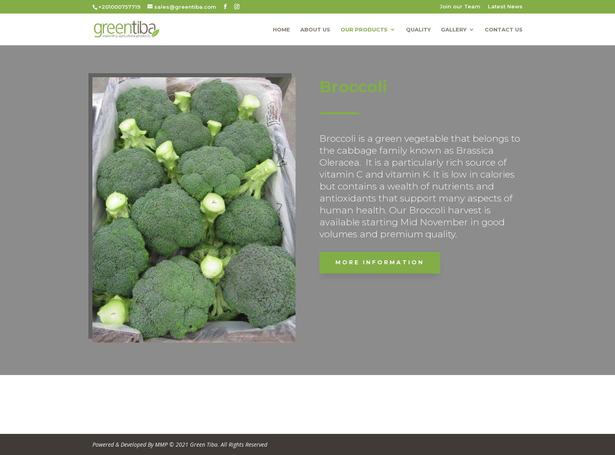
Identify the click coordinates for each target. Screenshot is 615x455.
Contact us (504, 30)
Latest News (505, 7)
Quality (418, 30)
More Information (422, 262)
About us (315, 30)
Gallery (453, 30)
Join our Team (460, 7)
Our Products (364, 30)
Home (281, 30)
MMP (161, 444)
